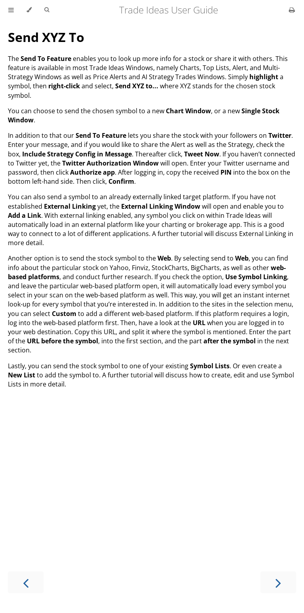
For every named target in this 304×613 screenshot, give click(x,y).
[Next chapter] (278, 582)
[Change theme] (29, 10)
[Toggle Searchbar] (46, 10)
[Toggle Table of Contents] (11, 10)
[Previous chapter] (26, 582)
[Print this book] (292, 10)
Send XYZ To (46, 37)
